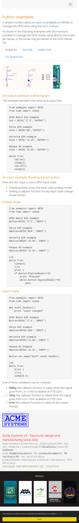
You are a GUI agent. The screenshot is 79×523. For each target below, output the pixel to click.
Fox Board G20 (14, 56)
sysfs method (50, 26)
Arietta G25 (44, 49)
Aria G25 (27, 49)
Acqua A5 (11, 49)
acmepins (37, 22)
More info (59, 514)
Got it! (39, 519)
